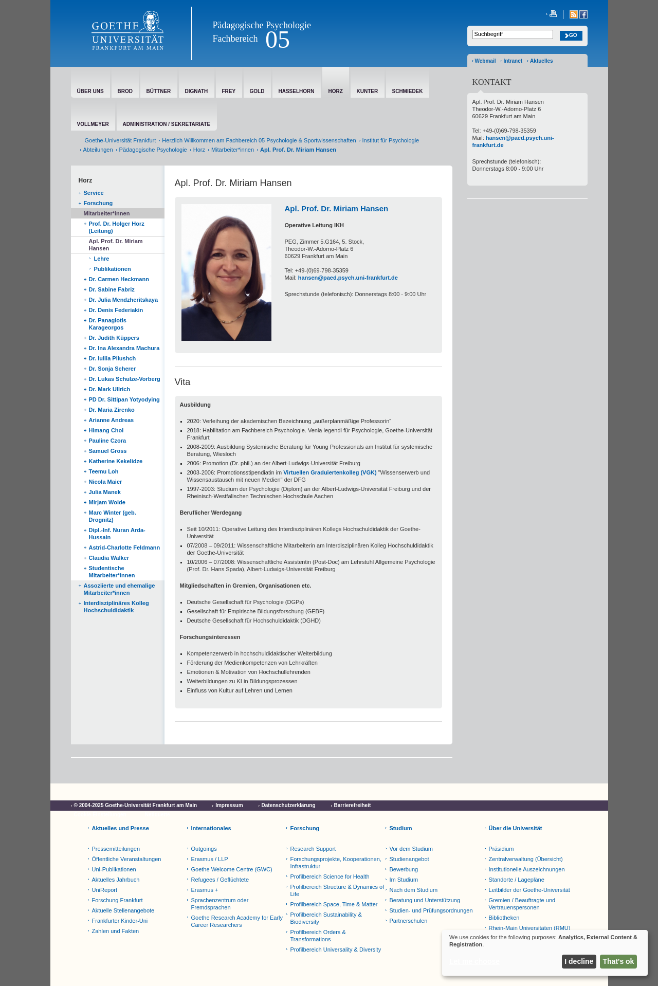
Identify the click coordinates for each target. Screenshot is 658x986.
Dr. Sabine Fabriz (112, 289)
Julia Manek (105, 492)
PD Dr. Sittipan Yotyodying (124, 399)
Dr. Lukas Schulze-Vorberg (124, 379)
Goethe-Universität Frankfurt (120, 140)
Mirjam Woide (107, 502)
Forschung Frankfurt (117, 900)
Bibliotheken (504, 918)
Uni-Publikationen (114, 869)
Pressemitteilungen (116, 849)
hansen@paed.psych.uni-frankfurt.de (348, 278)
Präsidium (501, 849)
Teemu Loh (104, 471)
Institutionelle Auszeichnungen (527, 869)
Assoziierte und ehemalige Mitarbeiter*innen (119, 589)
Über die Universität (515, 828)
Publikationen (112, 269)
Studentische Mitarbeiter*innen (112, 571)
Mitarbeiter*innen (232, 150)
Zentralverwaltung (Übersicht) (526, 859)
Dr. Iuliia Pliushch (112, 358)
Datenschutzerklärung (289, 805)
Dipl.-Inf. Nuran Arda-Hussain (117, 533)
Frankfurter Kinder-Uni (120, 921)
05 (277, 39)
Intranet (512, 61)
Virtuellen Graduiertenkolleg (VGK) (329, 472)
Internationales (211, 828)
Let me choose (474, 961)
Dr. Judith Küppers (114, 338)
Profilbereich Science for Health (330, 876)
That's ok (618, 961)
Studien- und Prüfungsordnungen (431, 910)
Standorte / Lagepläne (516, 880)
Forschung (98, 203)
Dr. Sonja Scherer (112, 369)
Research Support (313, 849)
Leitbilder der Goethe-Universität (529, 890)
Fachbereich (235, 38)
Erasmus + (204, 890)
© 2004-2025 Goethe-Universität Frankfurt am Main (135, 805)
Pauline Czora (107, 440)
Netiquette (157, 814)
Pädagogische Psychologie (262, 25)
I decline (578, 961)
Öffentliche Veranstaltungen (126, 859)
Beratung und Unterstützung (425, 900)
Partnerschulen (409, 921)
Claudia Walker (109, 558)
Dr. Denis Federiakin (116, 310)
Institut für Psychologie (390, 140)
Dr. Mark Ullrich (110, 389)
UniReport (105, 890)
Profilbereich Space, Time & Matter (334, 904)
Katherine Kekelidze (116, 461)
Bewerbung (404, 869)
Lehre (101, 258)
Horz (199, 150)
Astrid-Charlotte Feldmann (124, 547)
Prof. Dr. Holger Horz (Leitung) (116, 227)
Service (94, 193)
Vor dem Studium (411, 849)
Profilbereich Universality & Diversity (335, 949)
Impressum (229, 805)
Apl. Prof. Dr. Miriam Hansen (116, 244)
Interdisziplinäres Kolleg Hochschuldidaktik (116, 606)
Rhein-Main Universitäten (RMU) (530, 928)
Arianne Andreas (111, 420)
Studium (401, 828)
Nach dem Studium (414, 890)
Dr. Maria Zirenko (112, 410)
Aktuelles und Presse (120, 828)
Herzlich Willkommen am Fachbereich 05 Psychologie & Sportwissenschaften (259, 140)
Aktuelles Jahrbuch (116, 880)
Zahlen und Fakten (115, 931)
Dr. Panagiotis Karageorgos (107, 324)
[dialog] (545, 953)
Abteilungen (98, 150)
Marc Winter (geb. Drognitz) (112, 516)
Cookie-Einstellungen (100, 814)
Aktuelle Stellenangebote (123, 910)
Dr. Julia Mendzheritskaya (123, 300)
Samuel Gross (108, 451)
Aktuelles (541, 61)
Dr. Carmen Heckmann (119, 279)
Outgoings (204, 849)
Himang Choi (106, 430)
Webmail (485, 61)
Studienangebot (409, 859)
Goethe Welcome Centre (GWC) (231, 869)
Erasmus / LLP (209, 859)
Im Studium (404, 880)
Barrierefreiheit (352, 805)
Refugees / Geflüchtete (220, 880)
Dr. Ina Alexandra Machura (124, 348)
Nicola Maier (105, 482)
